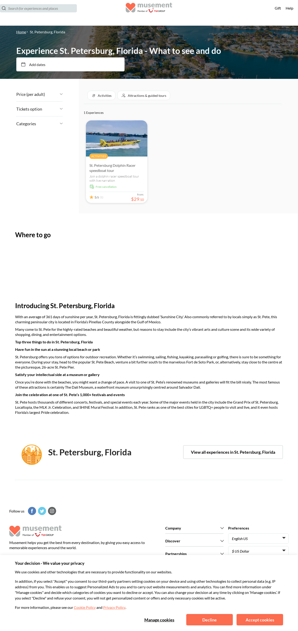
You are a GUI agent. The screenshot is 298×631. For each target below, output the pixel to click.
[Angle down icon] (54, 94)
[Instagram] (51, 511)
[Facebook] (31, 511)
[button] (101, 95)
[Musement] (149, 12)
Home (21, 32)
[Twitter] (41, 511)
